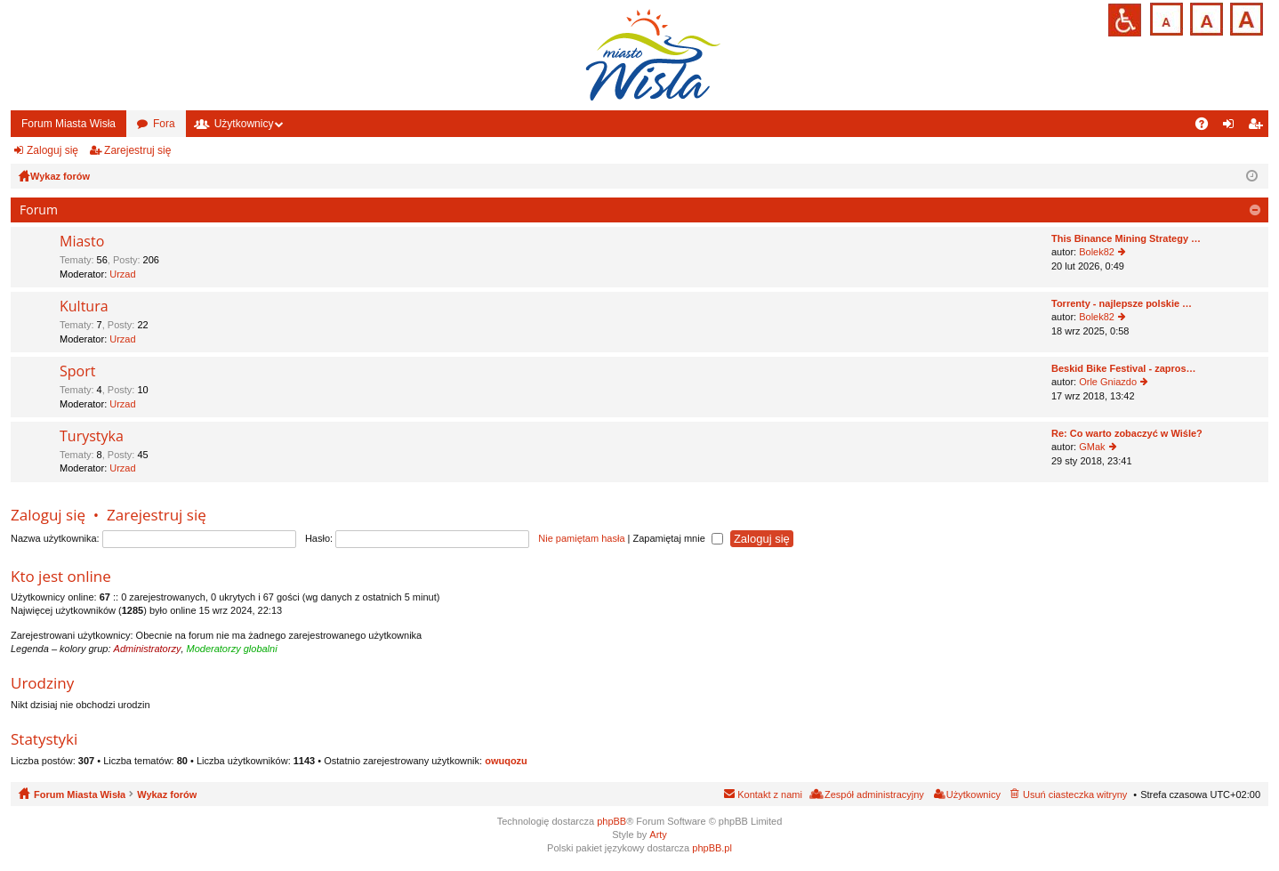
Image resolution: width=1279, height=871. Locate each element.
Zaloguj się (52, 150)
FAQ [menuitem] (1207, 127)
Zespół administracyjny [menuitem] (874, 794)
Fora (164, 123)
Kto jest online (61, 576)
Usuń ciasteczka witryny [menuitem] (1075, 794)
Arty (658, 834)
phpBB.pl (712, 848)
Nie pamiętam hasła (581, 538)
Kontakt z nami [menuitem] (769, 794)
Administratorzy (147, 648)
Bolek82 (1096, 251)
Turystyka (92, 437)
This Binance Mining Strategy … (1126, 238)
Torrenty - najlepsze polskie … (1121, 303)
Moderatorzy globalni (232, 648)
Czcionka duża (1244, 17)
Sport (77, 372)
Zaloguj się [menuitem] (1232, 127)
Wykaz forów (167, 794)
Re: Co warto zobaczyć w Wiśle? (1127, 433)
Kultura (84, 307)
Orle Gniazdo (1108, 381)
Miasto (82, 242)
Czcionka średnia (1204, 17)
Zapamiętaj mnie (677, 538)
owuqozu (506, 760)
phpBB (611, 821)
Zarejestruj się (137, 150)
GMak (1092, 446)
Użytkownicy (244, 123)
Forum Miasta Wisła (68, 123)
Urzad (122, 274)
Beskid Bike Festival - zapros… (1123, 368)
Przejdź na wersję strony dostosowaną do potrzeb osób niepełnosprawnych (1124, 20)
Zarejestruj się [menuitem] (1258, 127)
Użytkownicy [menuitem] (973, 794)
